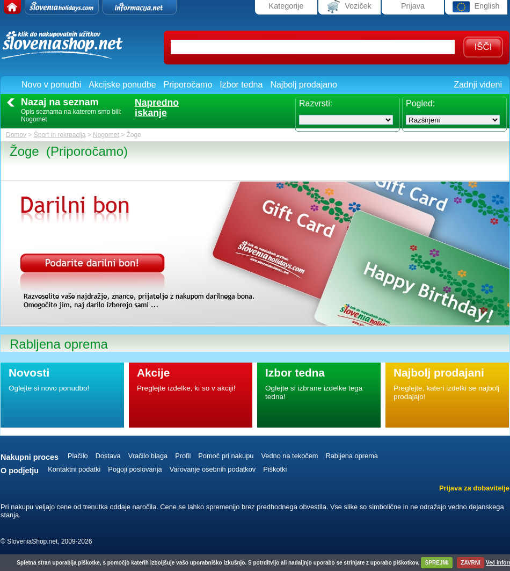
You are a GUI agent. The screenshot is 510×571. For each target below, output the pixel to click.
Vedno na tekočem (289, 456)
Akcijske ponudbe (122, 84)
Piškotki (275, 469)
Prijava (413, 6)
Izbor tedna (241, 84)
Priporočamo (188, 84)
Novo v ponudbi (51, 84)
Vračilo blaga (148, 456)
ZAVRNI (470, 563)
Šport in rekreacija (60, 135)
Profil (183, 456)
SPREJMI (437, 563)
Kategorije (286, 6)
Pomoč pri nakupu (225, 456)
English (476, 6)
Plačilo (78, 456)
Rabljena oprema (351, 456)
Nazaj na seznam (60, 102)
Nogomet (106, 135)
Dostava (108, 456)
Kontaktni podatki (74, 469)
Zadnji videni (478, 84)
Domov (16, 135)
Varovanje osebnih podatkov (213, 469)
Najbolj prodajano (303, 84)
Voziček (349, 6)
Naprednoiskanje (157, 108)
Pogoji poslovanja (135, 469)
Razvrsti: (315, 103)
